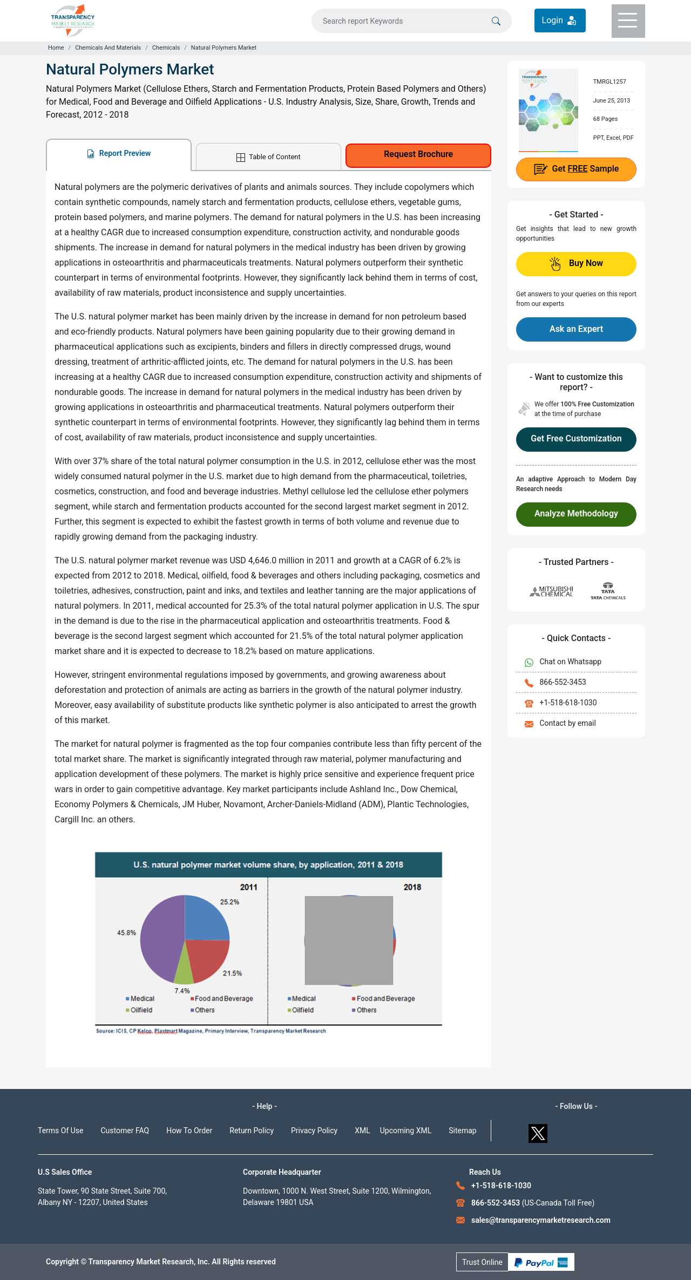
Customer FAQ (125, 1130)
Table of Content (268, 157)
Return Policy (251, 1130)
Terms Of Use (61, 1130)
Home (56, 47)
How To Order (189, 1130)
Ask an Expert (576, 329)
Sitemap (462, 1130)
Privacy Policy (314, 1130)
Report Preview (118, 153)
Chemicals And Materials (108, 47)
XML (362, 1130)
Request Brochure (418, 154)
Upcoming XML (406, 1130)
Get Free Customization (576, 438)
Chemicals (166, 47)
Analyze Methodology (576, 513)
